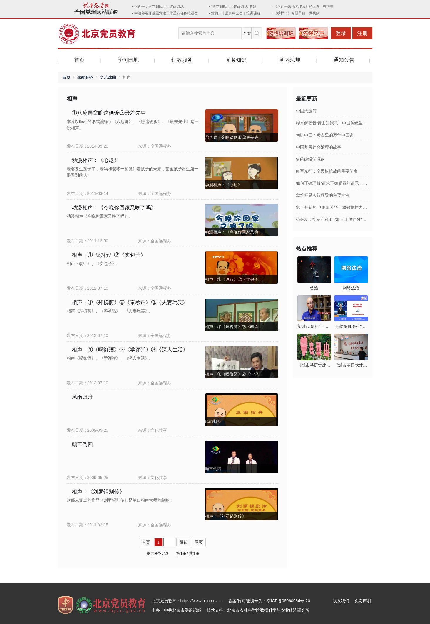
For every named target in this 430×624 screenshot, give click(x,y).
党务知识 (236, 60)
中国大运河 (306, 111)
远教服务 (182, 60)
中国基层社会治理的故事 (318, 147)
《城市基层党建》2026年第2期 (314, 365)
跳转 (183, 542)
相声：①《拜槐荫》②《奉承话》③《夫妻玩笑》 (130, 302)
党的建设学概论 (310, 159)
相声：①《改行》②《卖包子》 (109, 255)
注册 (362, 33)
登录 (341, 33)
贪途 (314, 288)
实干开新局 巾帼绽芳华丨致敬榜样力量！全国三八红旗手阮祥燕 (332, 207)
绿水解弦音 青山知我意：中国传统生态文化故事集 (332, 123)
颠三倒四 (82, 444)
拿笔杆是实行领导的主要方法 (322, 195)
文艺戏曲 (108, 77)
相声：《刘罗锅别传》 (98, 492)
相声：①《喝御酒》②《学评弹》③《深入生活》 (130, 350)
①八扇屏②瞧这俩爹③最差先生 (109, 113)
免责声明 (362, 600)
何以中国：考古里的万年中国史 (325, 135)
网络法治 (351, 288)
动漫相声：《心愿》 (95, 160)
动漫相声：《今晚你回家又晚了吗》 (114, 208)
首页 (79, 60)
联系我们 (341, 600)
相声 (72, 99)
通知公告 (343, 60)
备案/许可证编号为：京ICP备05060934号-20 (269, 600)
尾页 (199, 542)
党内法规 (289, 60)
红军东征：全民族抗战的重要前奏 (327, 171)
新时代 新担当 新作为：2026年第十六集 (314, 326)
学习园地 (128, 60)
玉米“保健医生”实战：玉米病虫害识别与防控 (351, 326)
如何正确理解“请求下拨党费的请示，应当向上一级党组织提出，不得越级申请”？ (332, 183)
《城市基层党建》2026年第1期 (351, 365)
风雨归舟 (82, 397)
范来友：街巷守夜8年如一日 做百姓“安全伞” (332, 219)
